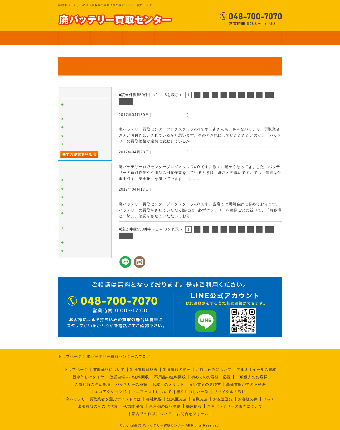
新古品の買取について (152, 414)
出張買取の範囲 (177, 370)
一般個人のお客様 (252, 377)
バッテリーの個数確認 (141, 198)
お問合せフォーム (192, 414)
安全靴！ (128, 160)
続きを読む (213, 141)
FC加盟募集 (133, 406)
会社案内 (234, 40)
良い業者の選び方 (205, 384)
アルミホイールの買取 (256, 370)
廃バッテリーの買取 (169, 115)
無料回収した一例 (193, 392)
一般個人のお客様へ (82, 144)
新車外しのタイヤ (88, 377)
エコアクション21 (111, 392)
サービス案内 (170, 40)
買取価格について (109, 370)
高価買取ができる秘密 (246, 384)
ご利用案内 (202, 40)
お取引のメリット (168, 384)
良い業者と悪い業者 (82, 197)
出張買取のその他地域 (97, 406)
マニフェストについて (152, 392)
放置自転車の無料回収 (129, 377)
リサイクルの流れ (229, 392)
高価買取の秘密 (78, 189)
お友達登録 (223, 399)
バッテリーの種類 (131, 384)
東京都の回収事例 (165, 406)
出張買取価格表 (144, 370)
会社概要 (154, 399)
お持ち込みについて (213, 370)
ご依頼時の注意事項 (92, 384)
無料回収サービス (80, 136)
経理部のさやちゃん (82, 242)
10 (269, 95)
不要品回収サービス (82, 205)
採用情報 (194, 406)
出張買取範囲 (138, 38)
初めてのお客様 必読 (211, 377)
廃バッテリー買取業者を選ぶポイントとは (103, 399)
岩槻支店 (200, 399)
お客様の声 (248, 399)
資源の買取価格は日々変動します (152, 123)
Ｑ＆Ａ (269, 399)
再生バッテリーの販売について (235, 406)
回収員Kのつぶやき (81, 251)
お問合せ (266, 40)
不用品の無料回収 (170, 377)
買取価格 (106, 38)
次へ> (126, 101)
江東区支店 (177, 399)
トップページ (74, 38)
